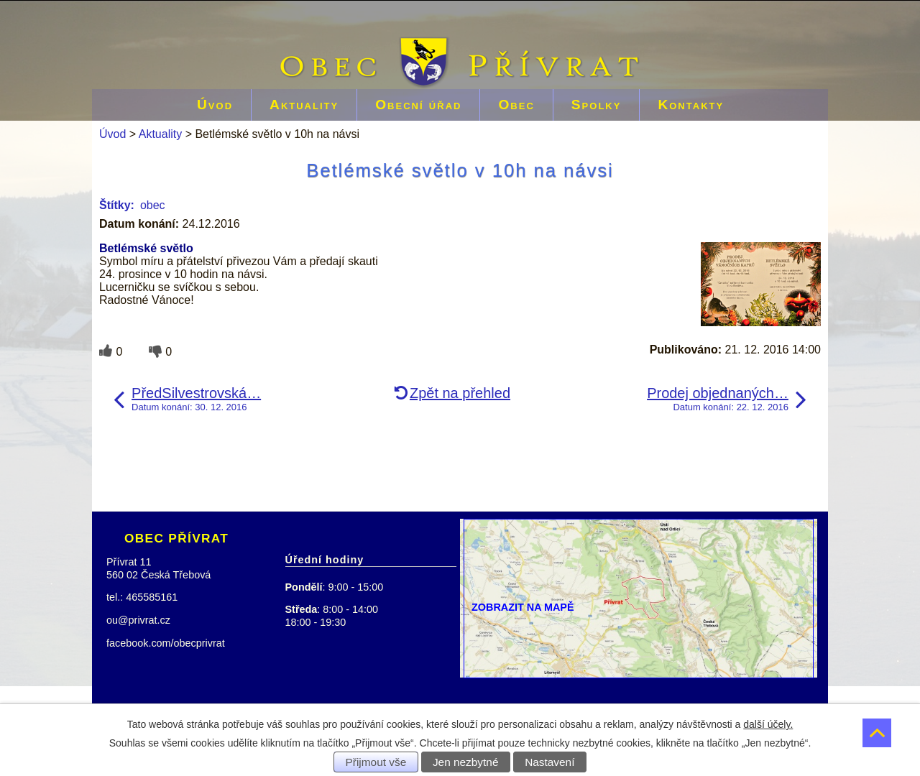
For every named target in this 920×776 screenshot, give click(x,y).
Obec (516, 104)
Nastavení (549, 762)
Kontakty (691, 104)
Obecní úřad (418, 104)
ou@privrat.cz (138, 620)
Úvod (215, 104)
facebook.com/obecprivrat (165, 643)
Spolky (596, 104)
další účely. (768, 724)
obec (152, 205)
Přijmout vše (376, 762)
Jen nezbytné (466, 762)
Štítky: (116, 205)
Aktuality (304, 104)
